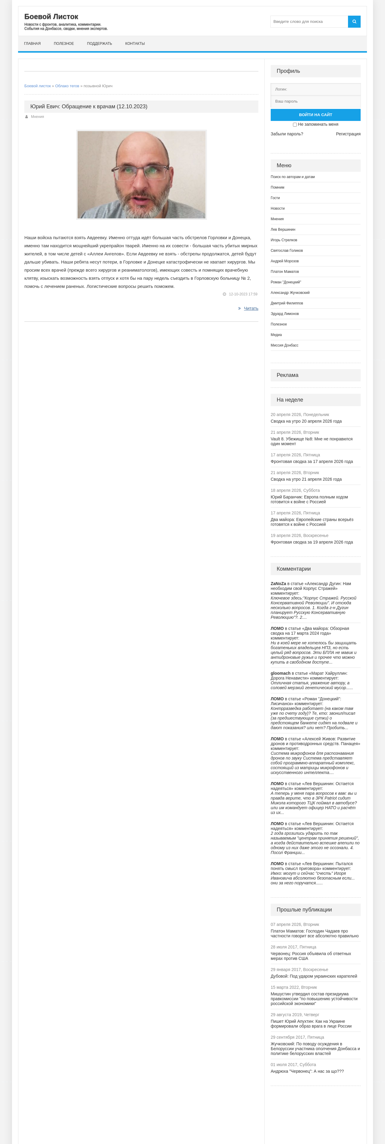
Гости (275, 198)
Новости (278, 208)
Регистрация (348, 133)
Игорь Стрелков (284, 240)
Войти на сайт (315, 115)
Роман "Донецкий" (286, 282)
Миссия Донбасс (284, 345)
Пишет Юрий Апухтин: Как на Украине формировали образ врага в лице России (311, 1023)
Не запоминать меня (318, 124)
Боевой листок (37, 86)
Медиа (276, 335)
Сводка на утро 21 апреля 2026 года (306, 479)
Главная (32, 44)
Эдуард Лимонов (285, 314)
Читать (248, 308)
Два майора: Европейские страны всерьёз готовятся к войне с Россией (312, 522)
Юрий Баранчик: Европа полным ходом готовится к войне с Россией (309, 499)
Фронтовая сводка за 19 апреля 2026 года (312, 542)
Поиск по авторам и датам (293, 177)
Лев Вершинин (283, 229)
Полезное (64, 44)
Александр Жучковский (290, 293)
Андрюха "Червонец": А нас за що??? (307, 1071)
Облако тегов (67, 86)
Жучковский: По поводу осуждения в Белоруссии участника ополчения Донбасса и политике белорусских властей (315, 1048)
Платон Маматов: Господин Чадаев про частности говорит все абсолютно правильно (315, 933)
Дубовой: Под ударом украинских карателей (314, 976)
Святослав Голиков (287, 250)
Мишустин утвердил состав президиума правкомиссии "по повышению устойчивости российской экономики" (314, 998)
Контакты (135, 44)
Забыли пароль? (287, 133)
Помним (277, 187)
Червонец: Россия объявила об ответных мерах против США (311, 956)
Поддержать (99, 44)
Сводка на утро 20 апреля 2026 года (306, 421)
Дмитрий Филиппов (287, 303)
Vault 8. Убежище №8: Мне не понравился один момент (312, 441)
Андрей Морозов (285, 261)
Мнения (37, 117)
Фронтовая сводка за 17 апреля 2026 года (312, 461)
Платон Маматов (285, 272)
